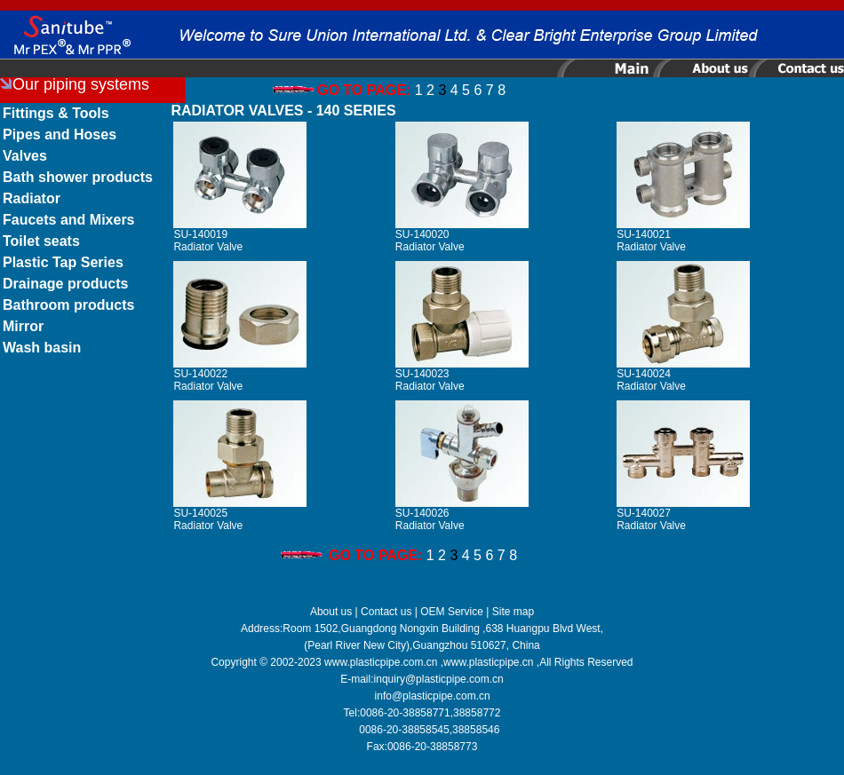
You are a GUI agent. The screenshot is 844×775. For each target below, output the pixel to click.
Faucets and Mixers (69, 219)
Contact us (386, 611)
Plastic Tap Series (63, 262)
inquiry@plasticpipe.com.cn (439, 679)
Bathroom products (68, 304)
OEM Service (451, 611)
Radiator (31, 198)
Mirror (23, 326)
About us (331, 611)
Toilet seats (41, 241)
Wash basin (42, 347)
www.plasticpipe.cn (488, 662)
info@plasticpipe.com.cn (432, 696)
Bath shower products (78, 177)
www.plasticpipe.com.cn (380, 662)
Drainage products (65, 283)
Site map (513, 611)
